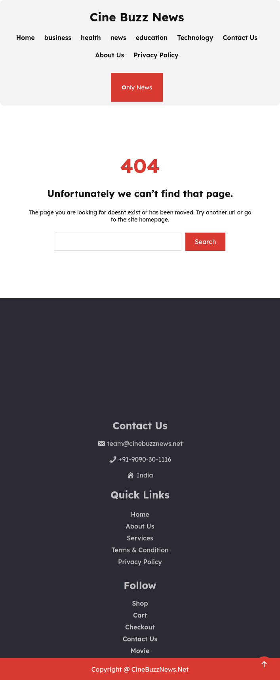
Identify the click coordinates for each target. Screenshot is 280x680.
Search (205, 242)
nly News (137, 87)
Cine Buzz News (137, 16)
